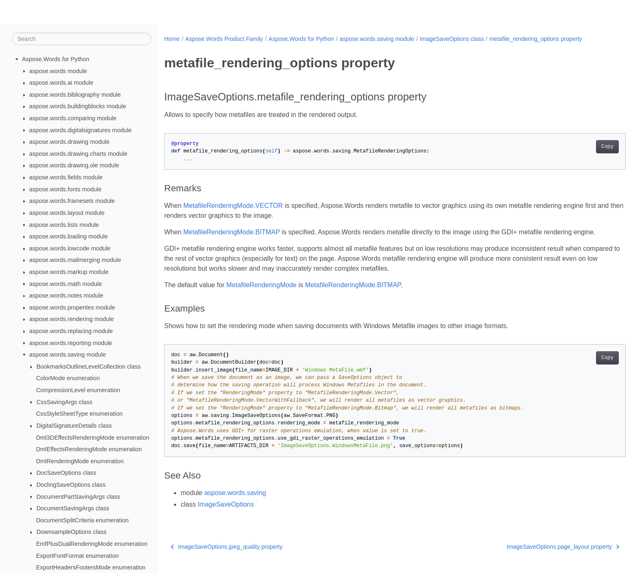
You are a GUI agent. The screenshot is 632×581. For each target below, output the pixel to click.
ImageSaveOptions (226, 514)
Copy (576, 147)
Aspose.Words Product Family (224, 39)
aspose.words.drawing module (69, 142)
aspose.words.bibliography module (75, 95)
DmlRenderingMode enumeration (80, 461)
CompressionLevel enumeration (78, 390)
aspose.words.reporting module (70, 343)
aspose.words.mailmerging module (75, 260)
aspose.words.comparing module (73, 118)
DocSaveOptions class (66, 473)
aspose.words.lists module (64, 224)
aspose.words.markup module (69, 272)
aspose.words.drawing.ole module (74, 165)
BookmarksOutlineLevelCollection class (88, 367)
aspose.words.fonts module (65, 189)
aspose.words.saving (235, 502)
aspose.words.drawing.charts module (78, 154)
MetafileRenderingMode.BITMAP (232, 232)
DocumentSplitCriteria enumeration (82, 520)
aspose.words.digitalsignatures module (80, 130)
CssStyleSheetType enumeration (79, 414)
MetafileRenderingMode (262, 294)
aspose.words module (58, 71)
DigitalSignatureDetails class (74, 426)
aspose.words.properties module (72, 308)
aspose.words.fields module (66, 177)
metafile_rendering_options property (535, 39)
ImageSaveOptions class (452, 39)
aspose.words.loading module (68, 236)
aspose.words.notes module (66, 296)
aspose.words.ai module (61, 83)
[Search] (81, 39)
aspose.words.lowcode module (70, 248)
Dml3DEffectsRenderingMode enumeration (92, 437)
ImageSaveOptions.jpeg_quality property (226, 556)
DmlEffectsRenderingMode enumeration (89, 449)
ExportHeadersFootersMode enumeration (90, 567)
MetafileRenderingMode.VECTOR (233, 205)
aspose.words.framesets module (72, 201)
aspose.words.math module (65, 284)
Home (171, 39)
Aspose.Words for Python (55, 59)
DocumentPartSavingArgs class (78, 496)
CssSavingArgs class (64, 402)
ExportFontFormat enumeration (77, 555)
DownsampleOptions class (71, 532)
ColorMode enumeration (68, 378)
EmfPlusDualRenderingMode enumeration (92, 544)
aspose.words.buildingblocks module (77, 106)
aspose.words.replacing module (71, 331)
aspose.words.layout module (67, 213)
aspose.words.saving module (67, 355)
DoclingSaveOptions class (70, 485)
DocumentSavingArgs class (72, 508)
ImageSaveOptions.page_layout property (531, 556)
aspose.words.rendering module (71, 319)
